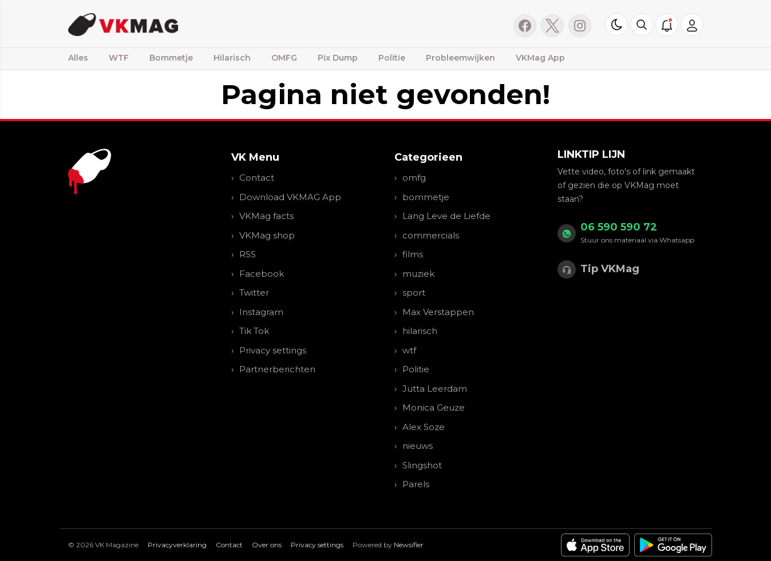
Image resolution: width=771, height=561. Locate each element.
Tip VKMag (609, 268)
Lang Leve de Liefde (446, 215)
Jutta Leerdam (434, 388)
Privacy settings (272, 350)
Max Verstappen (438, 312)
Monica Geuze (433, 407)
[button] (641, 24)
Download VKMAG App (290, 197)
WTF (119, 58)
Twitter (254, 292)
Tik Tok (254, 330)
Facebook (261, 273)
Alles (78, 58)
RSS (247, 254)
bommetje (425, 197)
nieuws (417, 445)
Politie (391, 58)
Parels (415, 484)
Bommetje (171, 58)
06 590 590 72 (618, 227)
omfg (414, 177)
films (412, 254)
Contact (256, 177)
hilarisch (419, 330)
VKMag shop (267, 235)
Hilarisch (232, 58)
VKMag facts (266, 215)
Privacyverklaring (177, 544)
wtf (409, 350)
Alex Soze (423, 426)
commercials (430, 235)
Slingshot (422, 465)
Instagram (261, 312)
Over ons (267, 544)
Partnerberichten (277, 369)
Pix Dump (338, 58)
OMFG (284, 58)
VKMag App (540, 58)
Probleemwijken (460, 58)
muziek (418, 273)
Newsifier (409, 544)
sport (413, 292)
